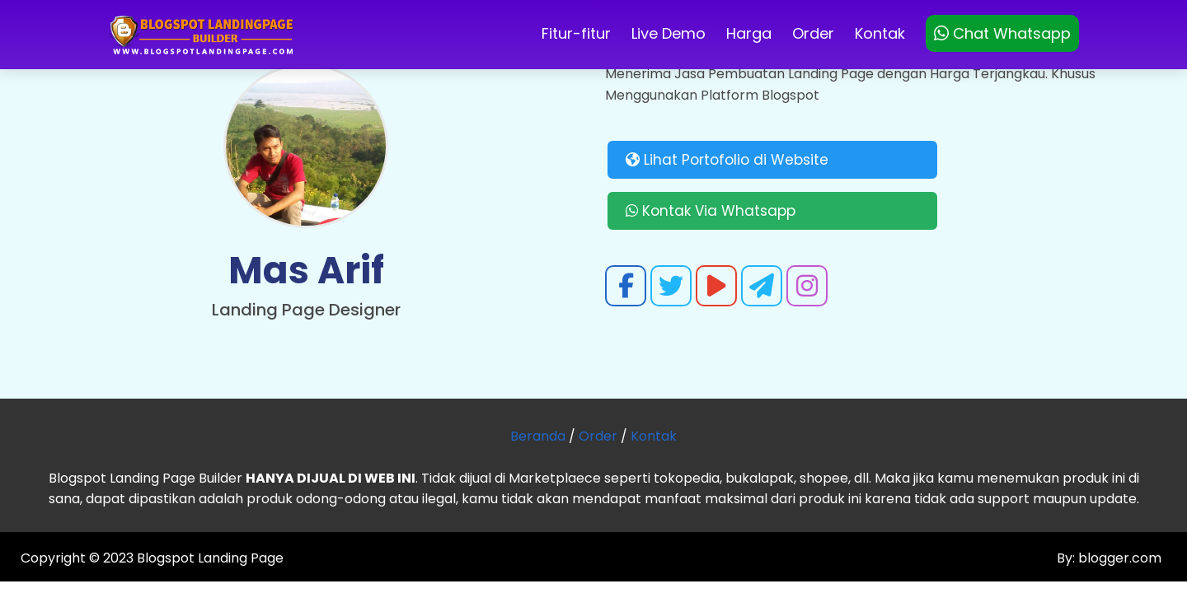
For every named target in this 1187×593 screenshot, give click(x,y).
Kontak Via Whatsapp (710, 211)
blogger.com (1118, 558)
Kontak (880, 33)
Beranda (537, 436)
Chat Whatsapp (1002, 33)
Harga (749, 33)
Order (813, 33)
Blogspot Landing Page (210, 558)
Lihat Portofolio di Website (727, 160)
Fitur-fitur (576, 33)
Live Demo (668, 33)
